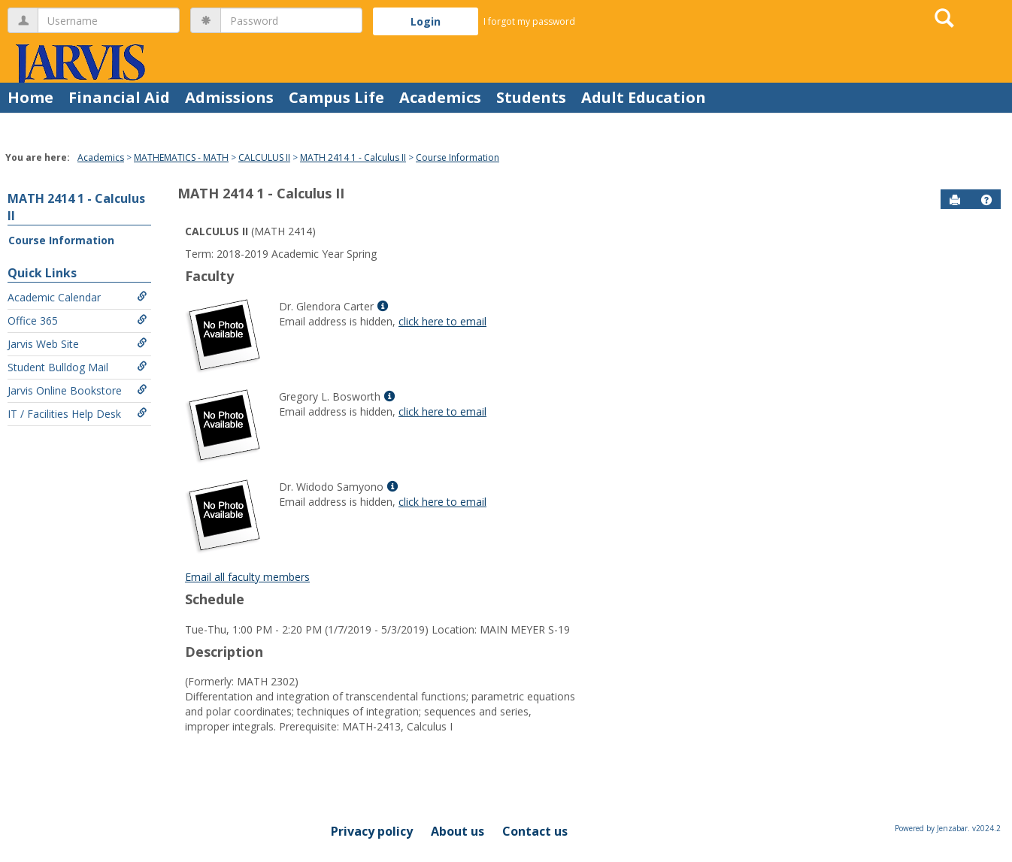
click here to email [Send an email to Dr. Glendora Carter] (442, 321)
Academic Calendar (77, 297)
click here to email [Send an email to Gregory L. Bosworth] (442, 411)
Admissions (229, 97)
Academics (440, 97)
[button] (986, 200)
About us (457, 831)
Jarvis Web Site (77, 344)
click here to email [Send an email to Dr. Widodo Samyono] (442, 502)
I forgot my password (529, 21)
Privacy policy (372, 831)
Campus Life (336, 97)
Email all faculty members (247, 577)
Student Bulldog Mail (77, 367)
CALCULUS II (264, 157)
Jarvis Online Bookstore (77, 390)
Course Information (457, 157)
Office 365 (77, 320)
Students (531, 97)
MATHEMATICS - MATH (181, 157)
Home (30, 97)
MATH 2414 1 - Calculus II (353, 157)
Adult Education (643, 97)
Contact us (535, 831)
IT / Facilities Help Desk (77, 414)
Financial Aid (119, 97)
